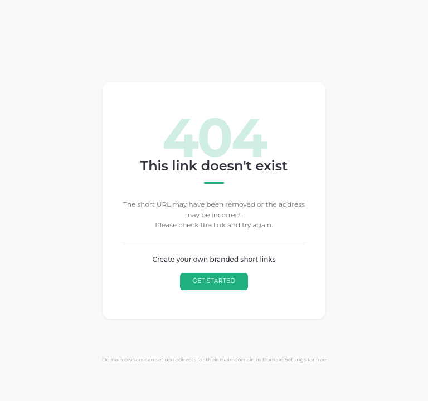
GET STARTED (214, 281)
